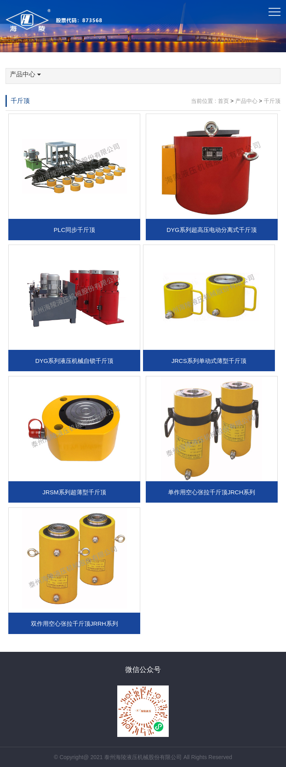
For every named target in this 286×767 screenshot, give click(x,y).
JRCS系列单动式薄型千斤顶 (209, 360)
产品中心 (25, 74)
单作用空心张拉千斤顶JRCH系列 (211, 492)
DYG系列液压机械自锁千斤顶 (74, 360)
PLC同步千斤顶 (74, 229)
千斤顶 (20, 100)
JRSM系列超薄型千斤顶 (74, 492)
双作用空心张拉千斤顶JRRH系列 (74, 623)
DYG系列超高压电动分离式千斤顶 (211, 229)
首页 (223, 101)
